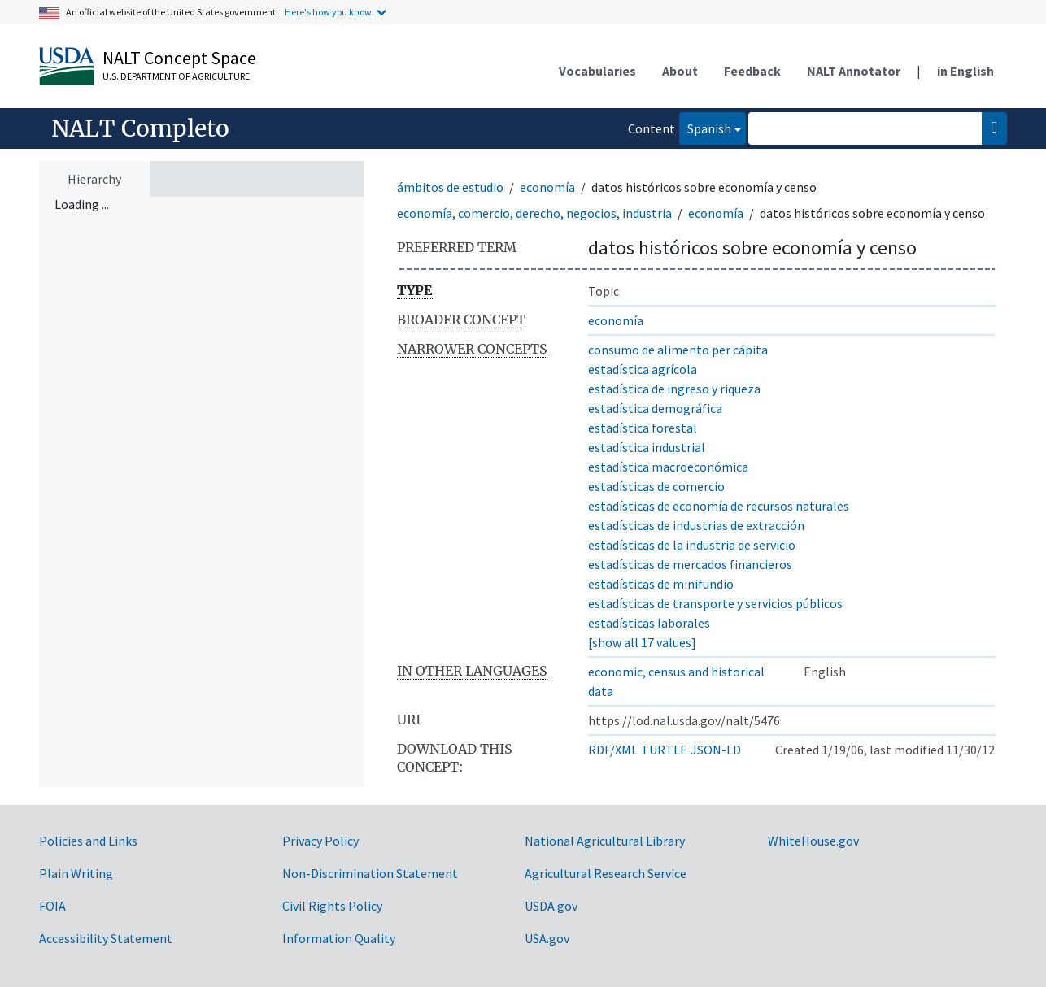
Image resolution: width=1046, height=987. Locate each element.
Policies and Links (88, 841)
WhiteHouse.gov (813, 841)
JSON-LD (716, 749)
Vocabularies (597, 71)
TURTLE (664, 749)
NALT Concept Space (179, 57)
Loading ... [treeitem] (81, 204)
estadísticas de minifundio (661, 584)
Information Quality (338, 938)
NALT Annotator (853, 71)
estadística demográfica (655, 408)
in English (965, 71)
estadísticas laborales (649, 623)
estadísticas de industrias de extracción (696, 525)
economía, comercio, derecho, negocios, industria (534, 213)
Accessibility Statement (105, 938)
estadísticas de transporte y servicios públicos (715, 603)
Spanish (705, 127)
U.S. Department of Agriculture (176, 76)
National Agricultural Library (605, 841)
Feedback (752, 71)
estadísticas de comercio (656, 486)
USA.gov (547, 938)
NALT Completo (140, 128)
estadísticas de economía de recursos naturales (718, 506)
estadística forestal (642, 428)
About (680, 71)
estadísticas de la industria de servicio (691, 545)
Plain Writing (76, 873)
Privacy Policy (320, 841)
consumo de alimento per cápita (678, 349)
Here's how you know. (329, 12)
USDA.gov (551, 906)
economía (547, 187)
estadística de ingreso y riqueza (674, 388)
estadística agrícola (642, 369)
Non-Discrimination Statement (370, 873)
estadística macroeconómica (668, 467)
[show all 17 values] (642, 642)
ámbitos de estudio (450, 187)
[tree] (201, 492)
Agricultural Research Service (605, 873)
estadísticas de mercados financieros (690, 564)
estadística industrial (646, 447)
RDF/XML (613, 749)
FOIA (52, 906)
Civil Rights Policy (332, 906)
